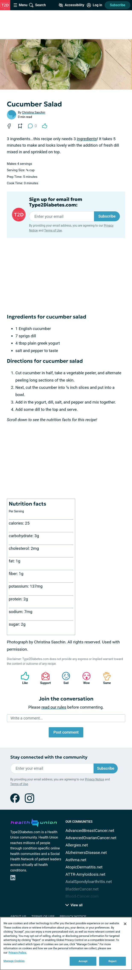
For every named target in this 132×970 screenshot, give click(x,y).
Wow (84, 678)
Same (104, 678)
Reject (113, 961)
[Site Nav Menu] (20, 5)
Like (22, 678)
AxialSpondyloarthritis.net (88, 881)
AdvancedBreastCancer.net (89, 830)
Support (44, 678)
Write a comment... (26, 718)
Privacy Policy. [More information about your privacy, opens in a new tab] (18, 952)
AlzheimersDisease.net (86, 852)
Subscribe (117, 5)
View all (73, 905)
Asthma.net (75, 859)
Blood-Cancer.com (81, 896)
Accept (83, 961)
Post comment (66, 732)
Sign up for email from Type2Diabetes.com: (55, 202)
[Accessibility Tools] (71, 5)
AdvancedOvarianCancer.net (90, 837)
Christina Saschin (33, 112)
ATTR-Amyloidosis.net (85, 874)
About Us (18, 917)
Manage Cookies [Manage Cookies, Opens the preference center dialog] (14, 961)
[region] (66, 943)
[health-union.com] (33, 822)
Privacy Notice (94, 779)
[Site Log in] (94, 5)
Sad (63, 678)
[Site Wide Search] (37, 5)
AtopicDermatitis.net (84, 867)
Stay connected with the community (48, 757)
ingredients (87, 138)
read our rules (53, 707)
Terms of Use (53, 230)
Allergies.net (76, 845)
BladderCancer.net (81, 889)
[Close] (125, 924)
